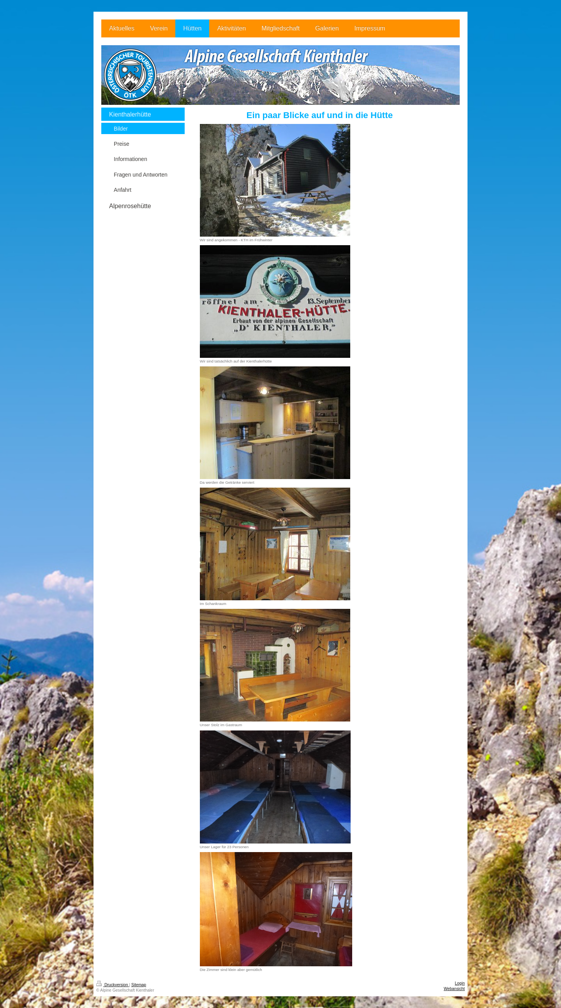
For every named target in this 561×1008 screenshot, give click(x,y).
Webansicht (454, 989)
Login (460, 983)
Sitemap (138, 985)
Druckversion (112, 985)
